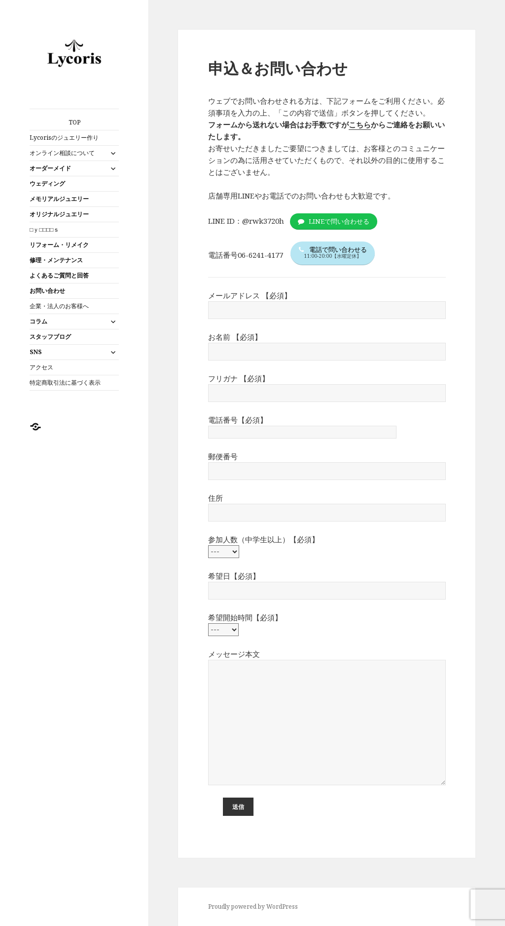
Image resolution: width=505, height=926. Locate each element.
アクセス (41, 367)
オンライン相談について (62, 153)
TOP (74, 122)
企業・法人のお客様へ (59, 306)
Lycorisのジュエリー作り (64, 137)
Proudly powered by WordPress (253, 906)
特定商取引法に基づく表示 (65, 382)
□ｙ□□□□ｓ (44, 229)
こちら (360, 124)
